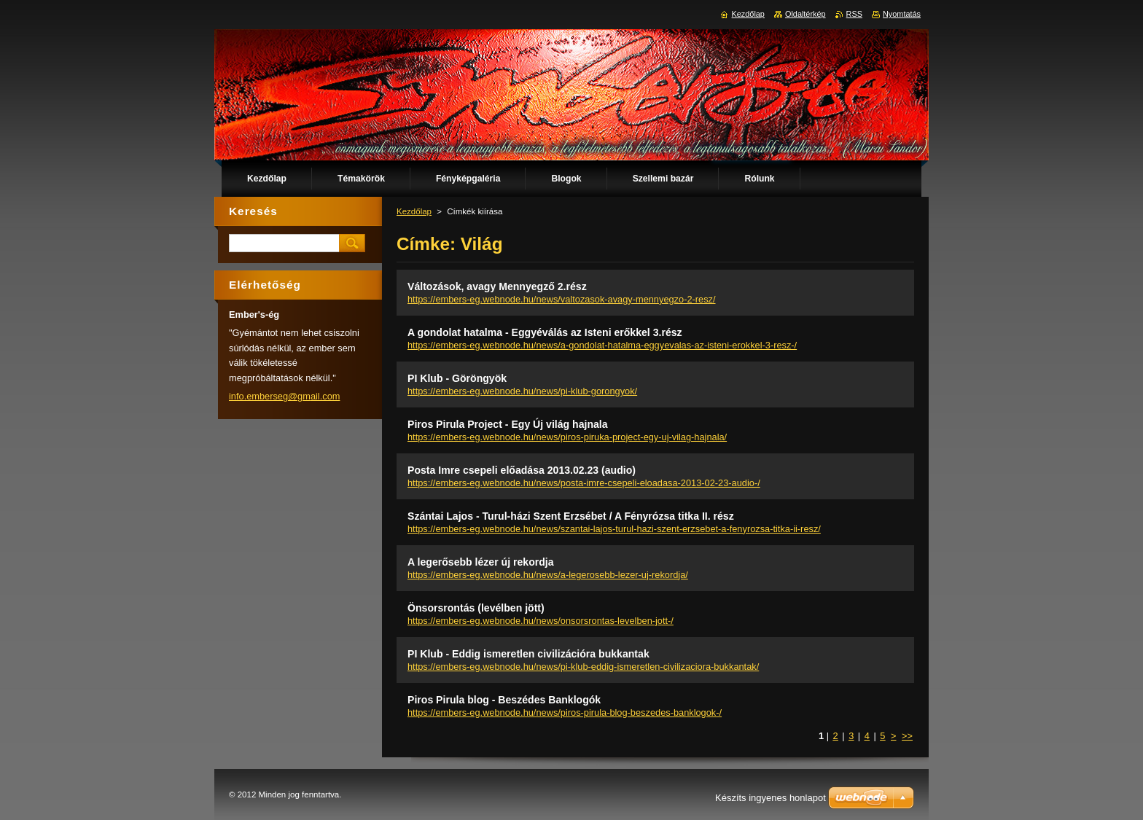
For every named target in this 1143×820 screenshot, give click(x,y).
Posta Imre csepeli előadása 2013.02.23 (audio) (521, 470)
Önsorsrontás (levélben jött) (476, 608)
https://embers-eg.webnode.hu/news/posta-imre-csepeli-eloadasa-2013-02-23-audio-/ (583, 482)
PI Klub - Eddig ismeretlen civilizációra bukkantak (528, 654)
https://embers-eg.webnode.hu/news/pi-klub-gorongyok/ (522, 391)
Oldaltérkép (805, 13)
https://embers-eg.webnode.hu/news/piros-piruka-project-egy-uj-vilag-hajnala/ (567, 437)
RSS (854, 13)
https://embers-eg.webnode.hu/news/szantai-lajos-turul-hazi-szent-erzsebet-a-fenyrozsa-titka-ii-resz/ (614, 528)
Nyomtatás (902, 13)
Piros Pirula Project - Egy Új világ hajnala (507, 424)
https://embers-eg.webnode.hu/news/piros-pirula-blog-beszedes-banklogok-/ (564, 712)
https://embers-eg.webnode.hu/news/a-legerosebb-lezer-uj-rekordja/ (547, 574)
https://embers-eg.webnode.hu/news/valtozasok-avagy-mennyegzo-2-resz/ (561, 299)
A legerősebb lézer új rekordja (480, 562)
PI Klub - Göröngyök (457, 378)
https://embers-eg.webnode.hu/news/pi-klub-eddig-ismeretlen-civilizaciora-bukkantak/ (583, 666)
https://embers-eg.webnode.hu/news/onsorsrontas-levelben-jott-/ (540, 620)
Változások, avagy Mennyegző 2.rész (497, 286)
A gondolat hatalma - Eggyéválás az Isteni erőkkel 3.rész (544, 332)
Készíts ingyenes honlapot (770, 797)
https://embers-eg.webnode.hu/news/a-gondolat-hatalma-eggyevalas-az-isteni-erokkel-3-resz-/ (602, 345)
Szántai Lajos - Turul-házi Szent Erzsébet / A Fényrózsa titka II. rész (570, 516)
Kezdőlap (414, 211)
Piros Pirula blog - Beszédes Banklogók (504, 700)
